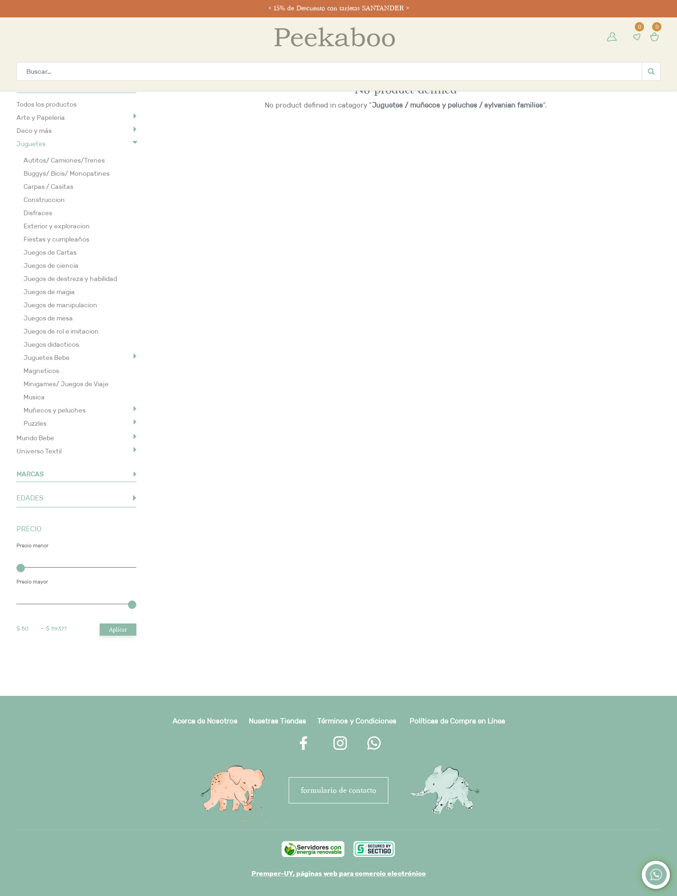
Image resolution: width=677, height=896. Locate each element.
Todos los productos (46, 104)
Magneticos (41, 370)
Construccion (44, 199)
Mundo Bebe (35, 438)
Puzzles (35, 423)
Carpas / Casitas (48, 186)
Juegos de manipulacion (60, 305)
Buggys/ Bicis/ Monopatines (67, 173)
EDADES (29, 497)
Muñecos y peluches (55, 410)
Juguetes (31, 144)
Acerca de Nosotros (205, 721)
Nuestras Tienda (275, 721)
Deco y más (34, 130)
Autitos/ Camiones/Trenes (64, 160)
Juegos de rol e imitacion (61, 331)
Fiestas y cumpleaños (56, 239)
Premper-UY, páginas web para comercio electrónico (339, 873)
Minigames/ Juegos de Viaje (66, 384)
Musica (34, 397)
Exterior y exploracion (57, 226)
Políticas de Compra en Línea (457, 721)
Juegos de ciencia (51, 265)
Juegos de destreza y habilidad (70, 278)
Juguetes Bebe (47, 357)
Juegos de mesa (48, 318)
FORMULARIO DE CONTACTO (338, 790)
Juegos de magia (49, 292)
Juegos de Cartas (50, 252)
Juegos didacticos (51, 344)
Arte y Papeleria (40, 117)
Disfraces (38, 213)
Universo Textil (39, 451)
